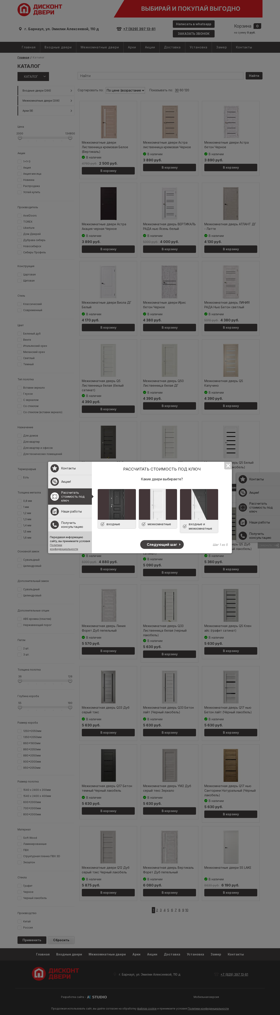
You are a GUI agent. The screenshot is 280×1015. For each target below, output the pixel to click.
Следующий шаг (162, 544)
